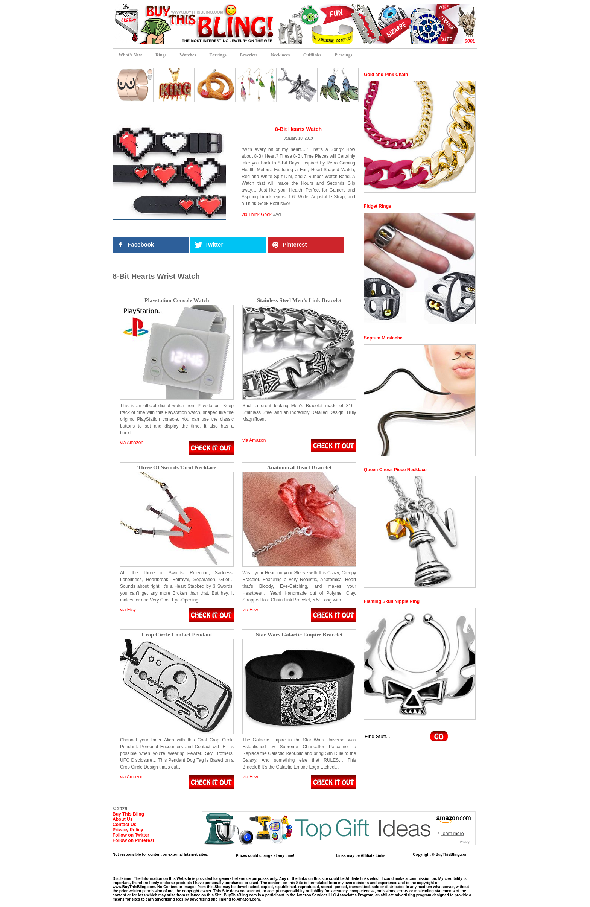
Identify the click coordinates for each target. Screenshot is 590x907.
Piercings (343, 55)
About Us (122, 819)
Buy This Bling (128, 814)
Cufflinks (312, 55)
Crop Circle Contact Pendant (176, 635)
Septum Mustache (383, 338)
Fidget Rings (377, 206)
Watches (188, 55)
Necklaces (280, 55)
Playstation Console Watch (176, 300)
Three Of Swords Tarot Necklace (176, 467)
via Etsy (128, 609)
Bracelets (248, 55)
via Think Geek (257, 214)
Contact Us (124, 824)
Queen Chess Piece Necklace (395, 469)
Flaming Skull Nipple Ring (392, 601)
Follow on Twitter (131, 835)
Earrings (217, 55)
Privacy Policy (128, 829)
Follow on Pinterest (133, 840)
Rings (160, 55)
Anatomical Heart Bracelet (299, 467)
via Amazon (131, 442)
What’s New (130, 55)
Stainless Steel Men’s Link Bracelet (299, 300)
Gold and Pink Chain (386, 74)
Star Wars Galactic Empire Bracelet (299, 635)
